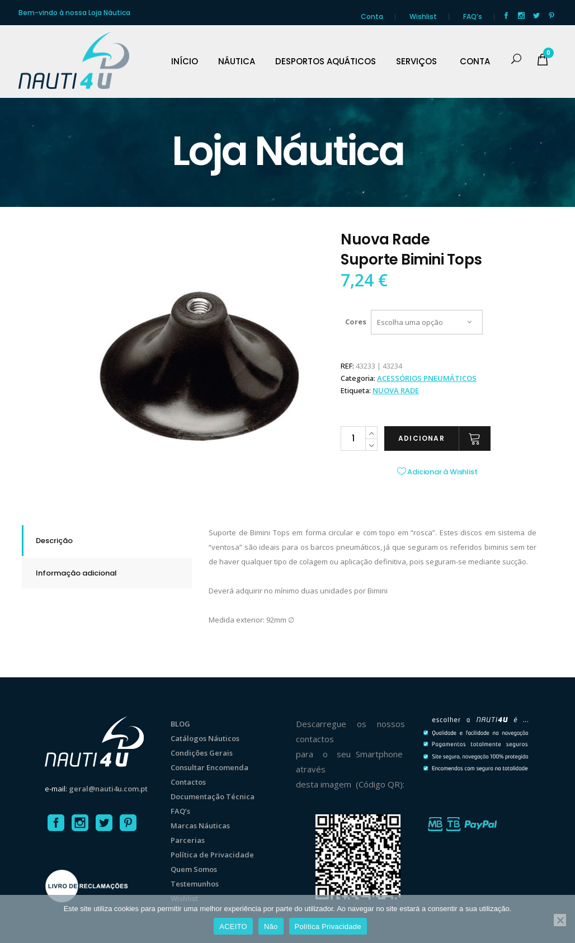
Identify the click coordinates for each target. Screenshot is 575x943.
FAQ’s (472, 16)
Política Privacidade (328, 926)
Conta (372, 16)
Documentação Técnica (212, 796)
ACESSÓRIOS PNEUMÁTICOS (427, 378)
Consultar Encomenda (209, 767)
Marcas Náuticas (200, 826)
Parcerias (188, 840)
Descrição (54, 540)
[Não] (560, 920)
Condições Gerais (202, 753)
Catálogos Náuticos (205, 738)
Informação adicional (76, 573)
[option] (199, 360)
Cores (355, 322)
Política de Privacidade (212, 855)
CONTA (475, 61)
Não (271, 926)
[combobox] (427, 322)
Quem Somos (194, 869)
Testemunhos (195, 884)
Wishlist (423, 16)
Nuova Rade (396, 390)
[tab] (107, 540)
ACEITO (233, 926)
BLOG (180, 724)
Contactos (188, 782)
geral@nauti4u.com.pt (108, 789)
